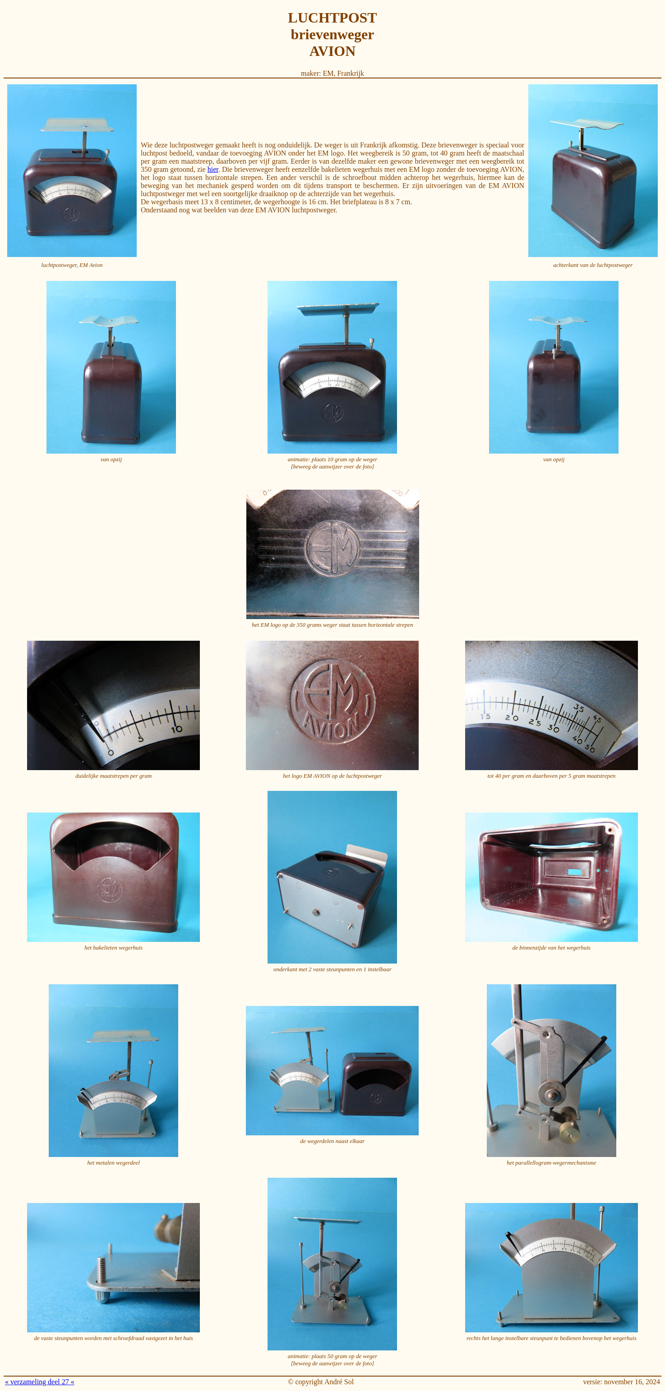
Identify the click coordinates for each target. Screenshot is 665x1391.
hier (213, 169)
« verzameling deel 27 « (39, 1382)
